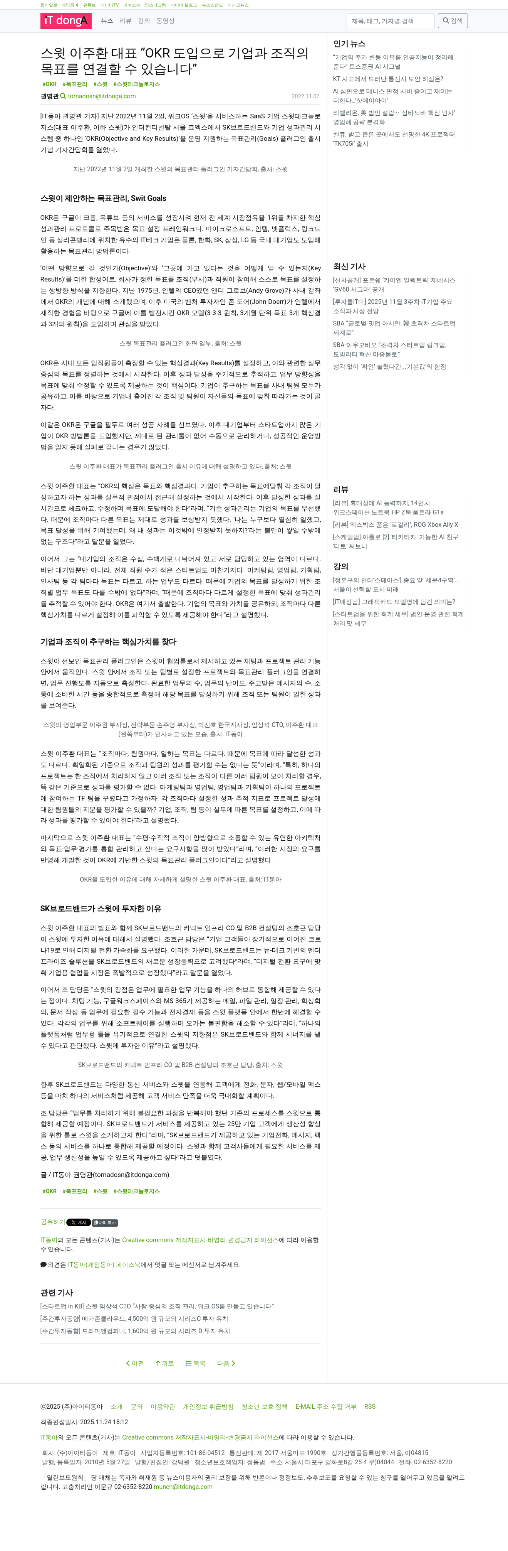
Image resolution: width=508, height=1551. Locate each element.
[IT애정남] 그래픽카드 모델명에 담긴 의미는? (394, 601)
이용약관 (163, 1441)
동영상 (165, 20)
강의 (144, 20)
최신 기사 (349, 266)
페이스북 (131, 5)
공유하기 (53, 1256)
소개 (117, 1441)
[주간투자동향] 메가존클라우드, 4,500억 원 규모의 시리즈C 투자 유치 (134, 1353)
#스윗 (101, 119)
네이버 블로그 (184, 5)
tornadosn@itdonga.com (102, 131)
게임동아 (70, 5)
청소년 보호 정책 (264, 1441)
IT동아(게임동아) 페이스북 (104, 1299)
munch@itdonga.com (183, 1521)
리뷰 (125, 20)
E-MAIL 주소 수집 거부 (326, 1441)
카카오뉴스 (238, 5)
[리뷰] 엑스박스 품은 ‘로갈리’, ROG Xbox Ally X (395, 524)
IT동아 (49, 1274)
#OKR (49, 119)
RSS (370, 1441)
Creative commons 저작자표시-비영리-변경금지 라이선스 (200, 1274)
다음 (226, 1398)
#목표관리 (75, 119)
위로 (165, 1398)
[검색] (391, 20)
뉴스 (107, 20)
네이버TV (110, 5)
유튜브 (89, 5)
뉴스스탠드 (212, 5)
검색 (453, 20)
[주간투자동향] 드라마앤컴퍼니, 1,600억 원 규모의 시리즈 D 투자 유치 (135, 1365)
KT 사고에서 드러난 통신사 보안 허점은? (388, 79)
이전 (135, 1398)
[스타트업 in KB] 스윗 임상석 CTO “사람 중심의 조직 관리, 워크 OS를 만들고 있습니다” (157, 1341)
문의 (137, 1441)
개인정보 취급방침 (208, 1441)
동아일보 (48, 5)
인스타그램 (155, 5)
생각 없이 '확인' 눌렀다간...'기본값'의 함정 (389, 366)
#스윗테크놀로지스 (137, 119)
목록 (196, 1398)
